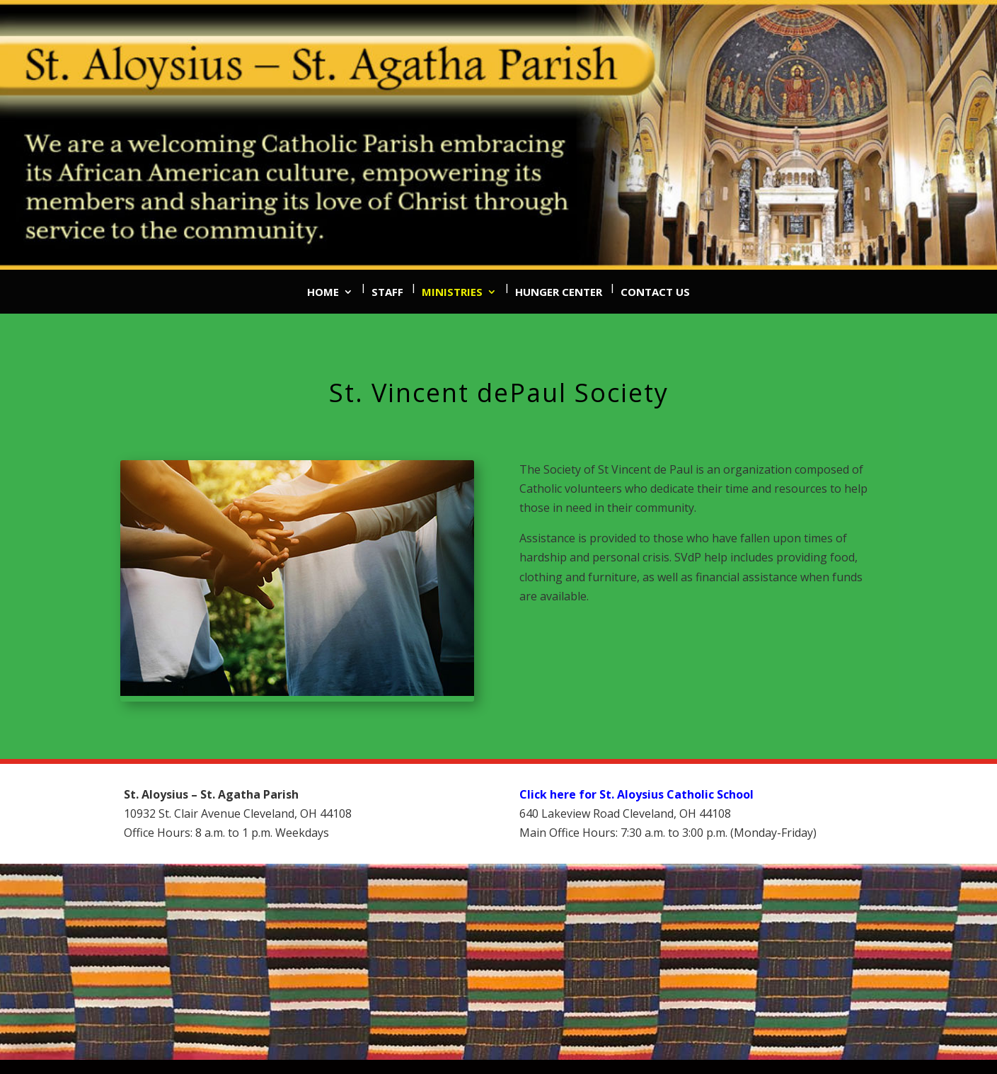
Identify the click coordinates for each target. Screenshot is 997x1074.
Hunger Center (558, 292)
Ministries (452, 292)
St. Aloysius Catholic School (676, 794)
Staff (387, 292)
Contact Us (655, 292)
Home (323, 292)
